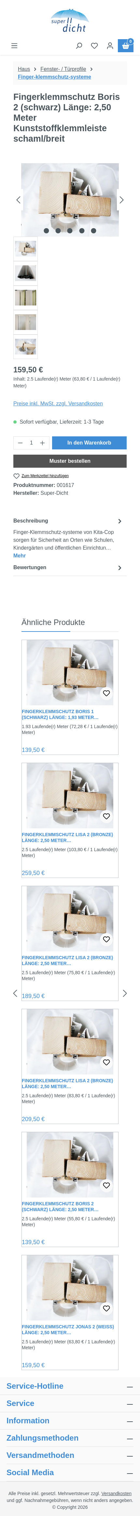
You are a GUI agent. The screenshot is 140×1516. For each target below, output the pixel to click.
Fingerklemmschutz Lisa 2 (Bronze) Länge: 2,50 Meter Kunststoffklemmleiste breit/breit (68, 960)
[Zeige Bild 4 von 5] (81, 230)
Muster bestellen (70, 461)
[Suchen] (79, 45)
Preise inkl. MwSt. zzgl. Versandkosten (58, 403)
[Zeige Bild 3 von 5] (70, 230)
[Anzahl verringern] (20, 442)
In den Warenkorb (89, 442)
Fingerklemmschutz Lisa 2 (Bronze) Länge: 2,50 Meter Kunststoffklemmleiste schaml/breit (67, 1083)
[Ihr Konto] (110, 45)
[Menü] (14, 45)
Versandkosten (116, 1493)
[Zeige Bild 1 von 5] (46, 230)
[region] (70, 261)
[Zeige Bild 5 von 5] (93, 230)
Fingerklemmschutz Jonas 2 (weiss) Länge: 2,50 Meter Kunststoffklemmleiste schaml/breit (68, 1330)
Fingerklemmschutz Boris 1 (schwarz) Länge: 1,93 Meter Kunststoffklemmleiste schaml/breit (58, 714)
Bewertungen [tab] (68, 567)
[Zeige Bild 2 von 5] (58, 230)
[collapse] (129, 1438)
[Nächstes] (122, 200)
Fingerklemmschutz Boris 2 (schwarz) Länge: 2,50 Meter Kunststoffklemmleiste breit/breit (68, 1206)
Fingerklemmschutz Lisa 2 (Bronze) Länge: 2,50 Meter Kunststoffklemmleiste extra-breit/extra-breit (67, 837)
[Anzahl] (31, 442)
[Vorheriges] (18, 200)
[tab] (68, 538)
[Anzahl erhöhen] (42, 442)
